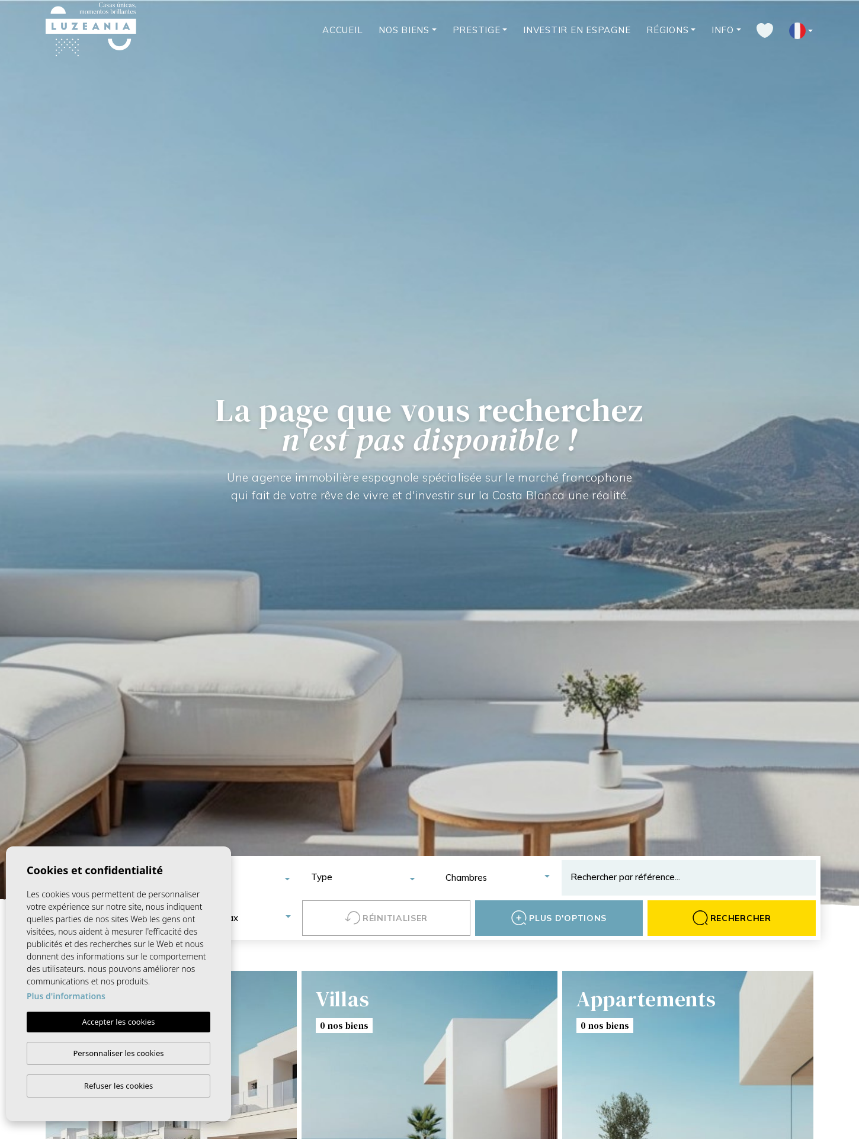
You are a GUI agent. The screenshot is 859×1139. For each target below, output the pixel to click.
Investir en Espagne (576, 30)
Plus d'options (559, 917)
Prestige (477, 30)
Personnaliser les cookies (118, 1053)
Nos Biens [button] (404, 30)
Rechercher (732, 917)
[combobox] (238, 878)
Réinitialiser (386, 917)
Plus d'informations (66, 996)
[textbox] (242, 878)
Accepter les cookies (118, 1021)
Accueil (342, 30)
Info (722, 30)
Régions (667, 30)
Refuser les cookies (118, 1085)
